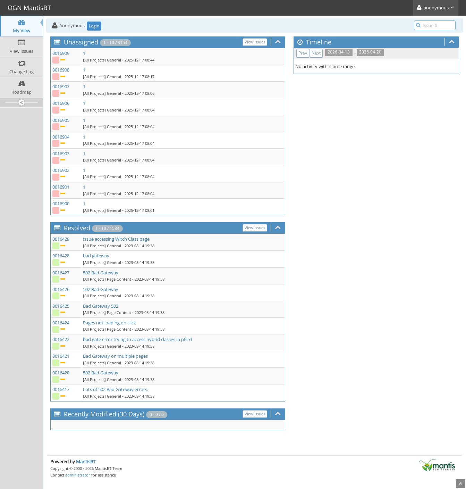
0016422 (60, 339)
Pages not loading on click (109, 323)
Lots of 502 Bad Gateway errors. (115, 389)
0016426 (60, 289)
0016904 (60, 137)
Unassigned (81, 42)
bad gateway (96, 255)
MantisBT (85, 461)
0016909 (60, 53)
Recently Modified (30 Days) (104, 414)
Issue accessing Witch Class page (116, 239)
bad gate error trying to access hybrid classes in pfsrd (137, 339)
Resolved (77, 228)
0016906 (60, 103)
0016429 (60, 239)
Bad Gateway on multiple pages (115, 356)
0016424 (60, 323)
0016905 (60, 120)
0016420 (60, 373)
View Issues (255, 41)
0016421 (60, 356)
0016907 (60, 86)
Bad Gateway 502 (100, 306)
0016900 (60, 203)
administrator (77, 475)
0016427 (60, 273)
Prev (302, 53)
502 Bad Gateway (100, 273)
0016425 (60, 306)
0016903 (60, 153)
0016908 (60, 70)
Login (94, 26)
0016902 (60, 170)
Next (316, 53)
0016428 (60, 255)
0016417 (60, 389)
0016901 (60, 187)
